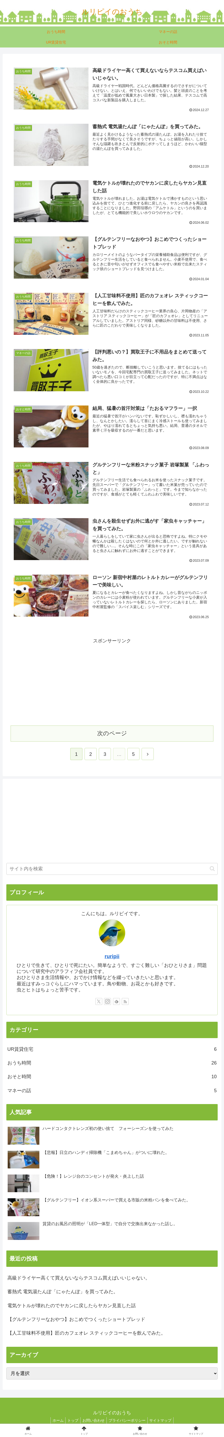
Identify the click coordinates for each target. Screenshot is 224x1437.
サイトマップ (164, 1421)
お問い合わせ (93, 1421)
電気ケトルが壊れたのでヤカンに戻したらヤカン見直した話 (71, 1306)
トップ (71, 1421)
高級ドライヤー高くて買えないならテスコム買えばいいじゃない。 (78, 1278)
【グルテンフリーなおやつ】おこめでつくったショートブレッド (76, 1319)
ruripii (112, 956)
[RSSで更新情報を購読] (125, 1001)
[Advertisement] (112, 682)
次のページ (112, 733)
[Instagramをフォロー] (107, 1001)
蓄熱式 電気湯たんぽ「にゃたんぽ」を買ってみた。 (62, 1292)
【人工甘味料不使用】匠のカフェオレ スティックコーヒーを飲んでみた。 (86, 1333)
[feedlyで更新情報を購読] (116, 1001)
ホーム (54, 1421)
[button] (212, 869)
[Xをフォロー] (98, 1001)
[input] (112, 869)
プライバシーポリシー (128, 1421)
